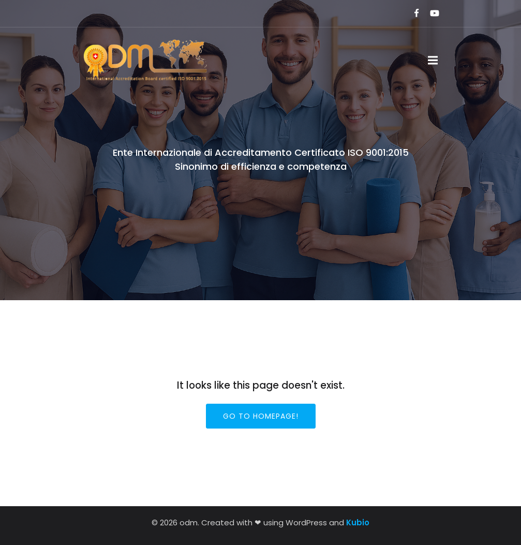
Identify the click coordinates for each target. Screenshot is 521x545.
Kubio (357, 522)
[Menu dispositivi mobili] (433, 60)
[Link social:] (412, 13)
